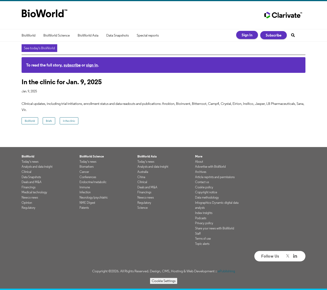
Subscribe (273, 35)
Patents (84, 208)
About (199, 162)
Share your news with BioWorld (214, 228)
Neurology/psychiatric (93, 197)
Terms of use (203, 238)
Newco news (30, 197)
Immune (84, 187)
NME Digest (87, 203)
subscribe (72, 65)
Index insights (203, 213)
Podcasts (200, 218)
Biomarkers (86, 167)
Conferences (87, 177)
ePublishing (226, 271)
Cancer (84, 172)
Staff (198, 233)
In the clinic (69, 121)
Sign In (247, 35)
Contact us (202, 182)
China (141, 177)
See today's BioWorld (39, 48)
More (198, 156)
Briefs (49, 121)
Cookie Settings (164, 281)
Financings (28, 187)
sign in (92, 65)
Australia (142, 172)
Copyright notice (206, 192)
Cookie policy (204, 187)
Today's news (30, 162)
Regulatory (28, 208)
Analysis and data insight (37, 167)
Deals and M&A (32, 182)
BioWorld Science (56, 35)
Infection (85, 192)
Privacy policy (204, 223)
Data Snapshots (117, 35)
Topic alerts (202, 244)
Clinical (26, 172)
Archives (200, 172)
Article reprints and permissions (215, 177)
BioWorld (28, 35)
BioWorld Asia (88, 35)
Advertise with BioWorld (210, 167)
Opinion (27, 203)
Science (142, 208)
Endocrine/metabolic (93, 182)
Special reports (148, 35)
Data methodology (207, 197)
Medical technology (34, 192)
